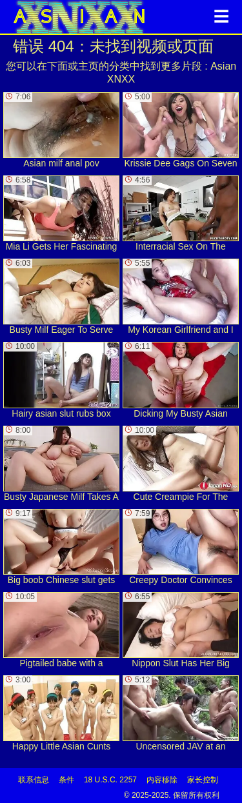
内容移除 (161, 779)
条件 (66, 779)
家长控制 (202, 779)
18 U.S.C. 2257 (110, 779)
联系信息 (33, 779)
